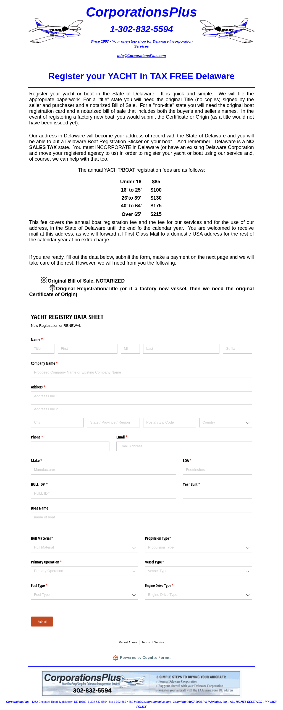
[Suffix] (237, 349)
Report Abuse (128, 642)
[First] (87, 349)
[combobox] (225, 422)
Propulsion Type (164, 538)
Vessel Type (161, 562)
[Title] (42, 349)
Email (128, 437)
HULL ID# (46, 484)
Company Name (50, 363)
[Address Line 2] (141, 409)
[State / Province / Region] (113, 422)
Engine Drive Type (166, 585)
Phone (43, 437)
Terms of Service (153, 642)
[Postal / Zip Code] (169, 422)
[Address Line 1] (141, 396)
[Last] (181, 349)
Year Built (198, 484)
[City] (57, 422)
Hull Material (48, 538)
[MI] (130, 349)
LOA (193, 460)
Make (43, 460)
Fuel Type (45, 585)
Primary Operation (53, 562)
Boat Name (39, 508)
